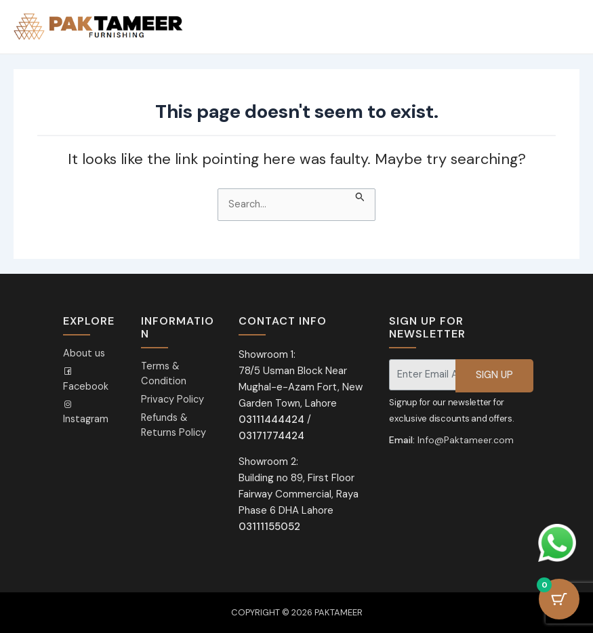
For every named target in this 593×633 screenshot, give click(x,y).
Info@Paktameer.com (465, 440)
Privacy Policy (172, 399)
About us (84, 353)
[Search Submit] (360, 195)
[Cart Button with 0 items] (559, 599)
